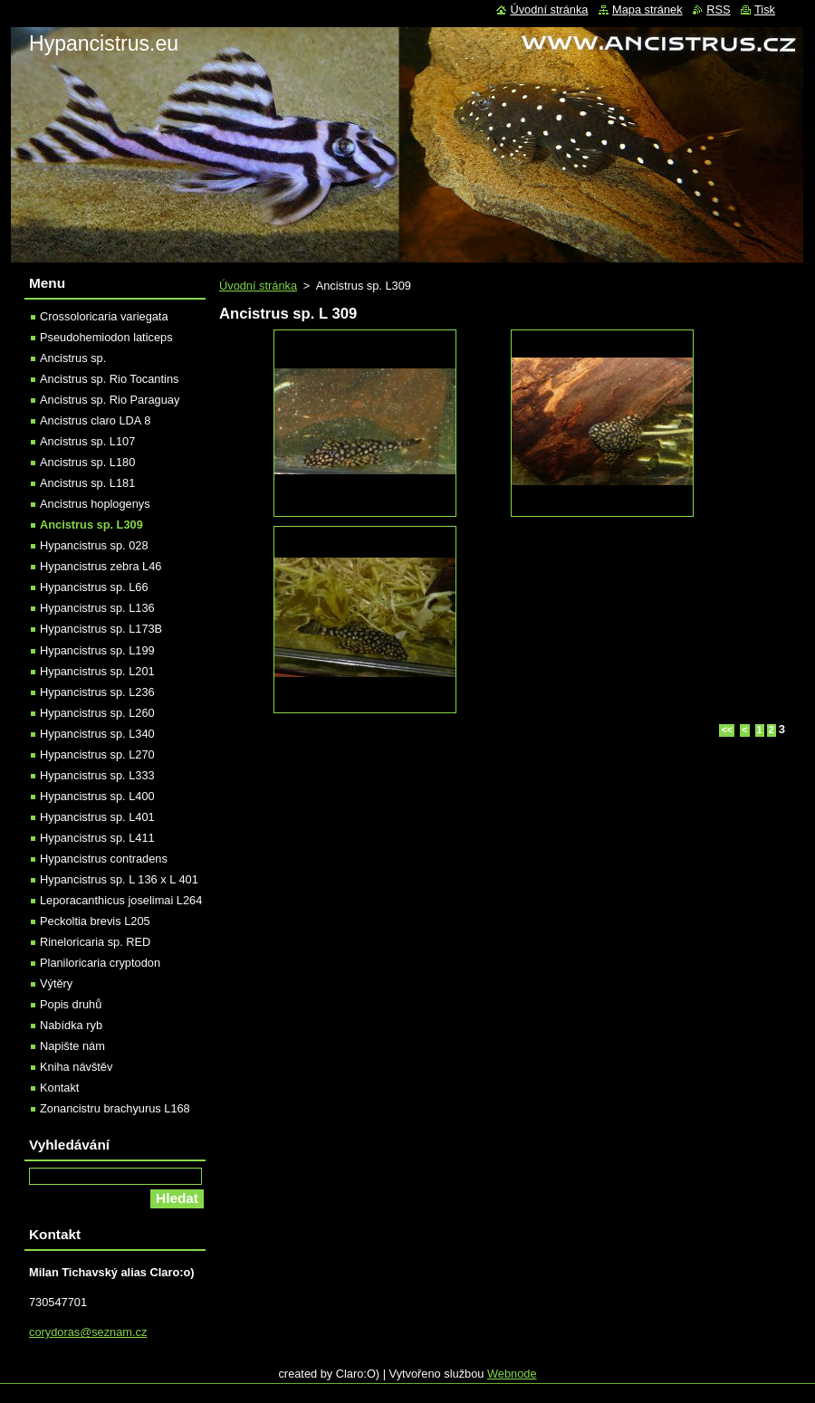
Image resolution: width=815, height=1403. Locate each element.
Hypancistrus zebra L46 (100, 566)
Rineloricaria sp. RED (95, 942)
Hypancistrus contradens (104, 858)
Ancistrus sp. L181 (87, 483)
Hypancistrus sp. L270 (97, 754)
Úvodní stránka (258, 285)
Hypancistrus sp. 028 (94, 545)
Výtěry (56, 983)
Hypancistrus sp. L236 (97, 692)
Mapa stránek (647, 9)
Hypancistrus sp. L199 (97, 650)
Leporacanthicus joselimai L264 (121, 900)
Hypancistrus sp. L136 (97, 608)
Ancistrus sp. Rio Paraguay (109, 399)
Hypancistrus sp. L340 (97, 733)
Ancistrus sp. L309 (91, 524)
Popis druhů (70, 1004)
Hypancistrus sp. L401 (97, 817)
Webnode (512, 1373)
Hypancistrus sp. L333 (97, 775)
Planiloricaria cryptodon (100, 962)
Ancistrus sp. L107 (87, 441)
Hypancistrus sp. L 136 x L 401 (119, 879)
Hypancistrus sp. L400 (97, 796)
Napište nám (72, 1046)
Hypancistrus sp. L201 (97, 671)
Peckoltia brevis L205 (95, 921)
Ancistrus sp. (73, 358)
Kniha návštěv (76, 1067)
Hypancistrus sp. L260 (97, 713)
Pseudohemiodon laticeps (106, 337)
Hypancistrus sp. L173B (101, 628)
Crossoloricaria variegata (104, 316)
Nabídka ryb (71, 1025)
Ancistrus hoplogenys (95, 504)
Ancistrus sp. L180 (87, 462)
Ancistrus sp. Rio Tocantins (109, 379)
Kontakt (59, 1087)
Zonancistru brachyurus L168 (115, 1108)
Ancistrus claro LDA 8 (95, 420)
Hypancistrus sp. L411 (97, 838)
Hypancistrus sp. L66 (94, 587)
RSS (718, 9)
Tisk (764, 9)
